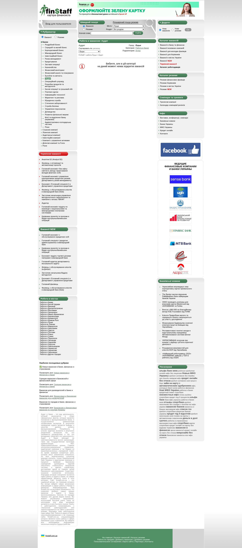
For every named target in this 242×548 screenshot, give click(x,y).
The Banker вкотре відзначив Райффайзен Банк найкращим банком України (175, 296)
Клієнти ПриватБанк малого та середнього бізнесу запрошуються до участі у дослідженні (176, 317)
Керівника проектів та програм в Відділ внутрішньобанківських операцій (55, 218)
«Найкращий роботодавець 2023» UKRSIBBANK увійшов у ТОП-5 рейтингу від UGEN (176, 356)
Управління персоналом (55, 109)
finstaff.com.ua (51, 536)
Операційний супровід (54, 81)
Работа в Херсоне (47, 344)
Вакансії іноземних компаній (172, 48)
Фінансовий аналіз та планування (59, 73)
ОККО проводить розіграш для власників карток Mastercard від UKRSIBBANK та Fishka (175, 304)
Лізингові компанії (50, 132)
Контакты (149, 542)
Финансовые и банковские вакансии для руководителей (57, 397)
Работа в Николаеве (48, 328)
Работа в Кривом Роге (49, 320)
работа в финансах (186, 388)
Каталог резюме (138, 538)
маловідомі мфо (173, 409)
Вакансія (90, 26)
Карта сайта (128, 542)
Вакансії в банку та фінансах (172, 45)
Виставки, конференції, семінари (174, 118)
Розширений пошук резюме (125, 22)
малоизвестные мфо (168, 423)
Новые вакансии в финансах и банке (54, 374)
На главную (107, 538)
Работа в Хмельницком (50, 346)
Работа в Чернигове (48, 350)
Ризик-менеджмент (53, 59)
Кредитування (51, 62)
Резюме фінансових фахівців (172, 80)
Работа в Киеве (46, 302)
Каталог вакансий (121, 538)
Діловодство (50, 112)
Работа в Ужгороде (48, 340)
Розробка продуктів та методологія (54, 85)
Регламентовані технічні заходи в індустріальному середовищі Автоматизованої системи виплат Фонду (176, 334)
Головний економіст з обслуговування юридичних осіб (55, 236)
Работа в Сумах (46, 336)
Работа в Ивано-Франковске (52, 314)
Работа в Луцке (46, 322)
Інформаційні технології (55, 95)
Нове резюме (178, 30)
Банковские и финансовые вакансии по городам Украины (58, 409)
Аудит (138, 51)
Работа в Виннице (47, 306)
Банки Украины (166, 124)
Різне (47, 127)
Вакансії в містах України (170, 58)
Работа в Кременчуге (49, 318)
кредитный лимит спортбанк (171, 392)
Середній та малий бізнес (56, 47)
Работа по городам (105, 540)
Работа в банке (142, 48)
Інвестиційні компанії (51, 138)
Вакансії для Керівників (170, 54)
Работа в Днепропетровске (51, 308)
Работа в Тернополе (48, 338)
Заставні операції (52, 64)
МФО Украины (166, 127)
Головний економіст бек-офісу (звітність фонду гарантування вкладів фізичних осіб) (55, 171)
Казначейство (51, 67)
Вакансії (166, 61)
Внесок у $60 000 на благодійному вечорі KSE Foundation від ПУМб (176, 311)
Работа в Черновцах (48, 352)
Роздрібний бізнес (52, 45)
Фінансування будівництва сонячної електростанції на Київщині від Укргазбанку (177, 325)
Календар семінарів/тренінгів (172, 105)
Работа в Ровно (46, 334)
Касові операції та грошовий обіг (59, 89)
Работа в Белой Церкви (50, 304)
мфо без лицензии (174, 373)
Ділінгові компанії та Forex (54, 143)
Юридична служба (53, 100)
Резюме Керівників (168, 83)
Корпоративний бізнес (54, 50)
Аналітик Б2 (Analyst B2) (52, 159)
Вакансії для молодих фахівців (173, 51)
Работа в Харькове (48, 342)
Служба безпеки (52, 106)
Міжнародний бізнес (53, 53)
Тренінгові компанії (168, 102)
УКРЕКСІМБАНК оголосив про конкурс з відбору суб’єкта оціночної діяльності (177, 342)
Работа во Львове (47, 324)
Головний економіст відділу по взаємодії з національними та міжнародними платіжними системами (55, 210)
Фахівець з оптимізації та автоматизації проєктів (52, 164)
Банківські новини (167, 121)
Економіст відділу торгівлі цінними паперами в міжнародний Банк (56, 257)
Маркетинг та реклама (54, 98)
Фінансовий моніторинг (55, 70)
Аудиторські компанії (51, 135)
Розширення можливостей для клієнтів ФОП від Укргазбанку (175, 349)
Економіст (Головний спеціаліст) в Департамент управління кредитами (57, 185)
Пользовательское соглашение (107, 542)
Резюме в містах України (170, 86)
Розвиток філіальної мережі (56, 115)
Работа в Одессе (47, 330)
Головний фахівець (50, 284)
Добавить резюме (142, 540)
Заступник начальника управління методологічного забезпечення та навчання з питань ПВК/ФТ (56, 197)
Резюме (89, 29)
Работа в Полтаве (47, 332)
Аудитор (45, 203)
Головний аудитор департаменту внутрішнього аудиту (56, 263)
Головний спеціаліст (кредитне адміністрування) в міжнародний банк (55, 243)
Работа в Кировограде (49, 316)
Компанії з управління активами (56, 140)
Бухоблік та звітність (53, 76)
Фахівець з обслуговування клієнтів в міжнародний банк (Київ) (57, 191)
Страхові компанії (50, 130)
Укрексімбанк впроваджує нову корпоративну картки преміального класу (177, 289)
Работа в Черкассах (48, 348)
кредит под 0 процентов (179, 397)
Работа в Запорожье (48, 312)
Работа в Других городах (50, 354)
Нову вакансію (166, 30)
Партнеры (139, 542)
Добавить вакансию (124, 540)
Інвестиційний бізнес (53, 56)
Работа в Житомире (48, 310)
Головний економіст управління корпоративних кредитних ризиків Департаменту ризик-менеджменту (56, 178)
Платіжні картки (51, 92)
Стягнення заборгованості (56, 103)
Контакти (164, 134)
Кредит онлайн (166, 130)
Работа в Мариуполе (49, 326)
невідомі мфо (175, 378)
